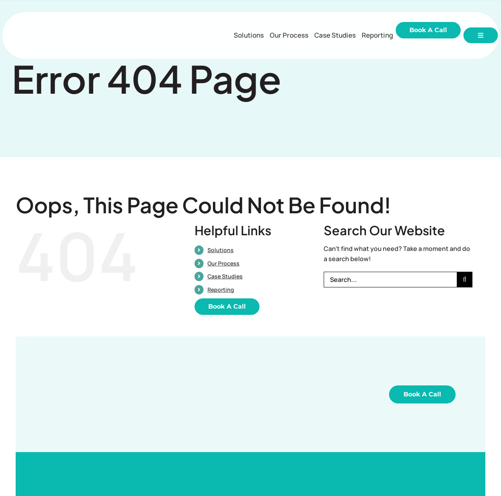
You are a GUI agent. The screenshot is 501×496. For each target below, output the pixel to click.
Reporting (220, 289)
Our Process (223, 263)
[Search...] (390, 279)
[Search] (464, 279)
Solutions (220, 250)
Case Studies (225, 276)
